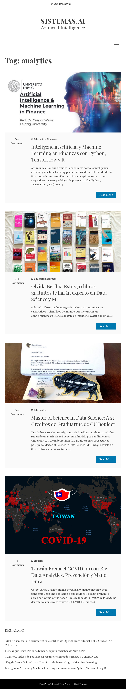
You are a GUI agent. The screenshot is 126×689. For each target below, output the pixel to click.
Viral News (64, 684)
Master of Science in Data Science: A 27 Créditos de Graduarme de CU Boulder (73, 420)
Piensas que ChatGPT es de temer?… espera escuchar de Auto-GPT (45, 651)
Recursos (52, 139)
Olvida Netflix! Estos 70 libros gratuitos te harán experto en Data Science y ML (69, 292)
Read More (106, 194)
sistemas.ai (63, 21)
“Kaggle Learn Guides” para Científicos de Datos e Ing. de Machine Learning (51, 662)
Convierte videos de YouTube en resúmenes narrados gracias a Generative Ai (51, 656)
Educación (40, 139)
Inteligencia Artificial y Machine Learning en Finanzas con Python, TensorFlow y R (68, 153)
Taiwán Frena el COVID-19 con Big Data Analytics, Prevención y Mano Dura (69, 575)
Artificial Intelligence (63, 27)
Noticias (38, 560)
